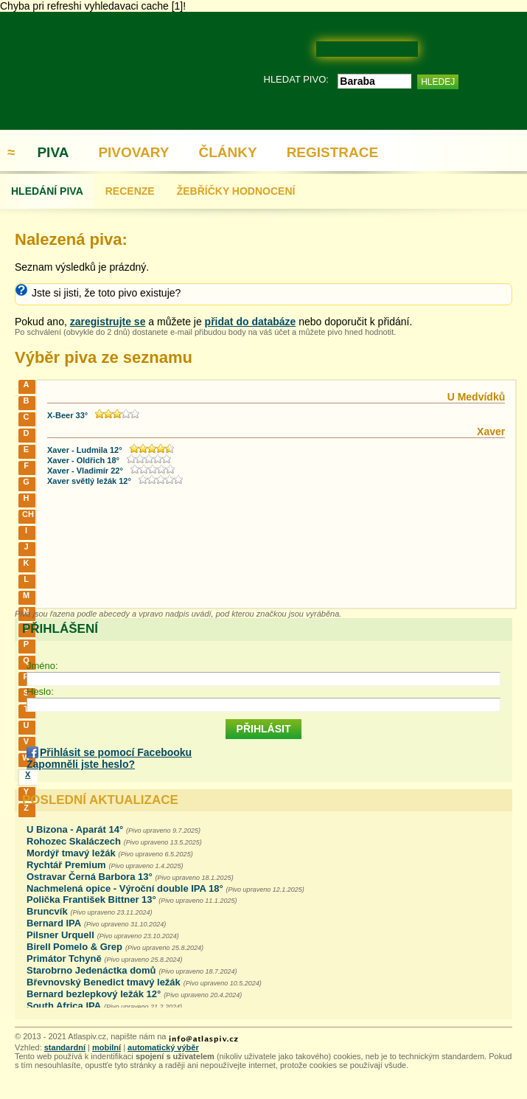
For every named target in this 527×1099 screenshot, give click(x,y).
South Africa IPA (64, 1005)
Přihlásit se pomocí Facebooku (116, 752)
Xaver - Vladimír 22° (85, 470)
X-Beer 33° (67, 415)
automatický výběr (163, 1047)
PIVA (53, 152)
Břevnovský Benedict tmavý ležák (104, 982)
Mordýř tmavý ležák (71, 853)
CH (27, 514)
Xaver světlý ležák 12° (89, 480)
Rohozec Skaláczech (74, 841)
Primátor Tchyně (64, 958)
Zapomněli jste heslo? (81, 764)
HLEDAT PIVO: (296, 79)
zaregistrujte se (108, 321)
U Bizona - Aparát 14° (75, 829)
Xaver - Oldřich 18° (83, 460)
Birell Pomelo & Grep (74, 946)
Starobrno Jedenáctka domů (91, 970)
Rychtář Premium (66, 864)
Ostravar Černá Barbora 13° (90, 876)
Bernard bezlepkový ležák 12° (94, 993)
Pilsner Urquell (60, 934)
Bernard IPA (54, 923)
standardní (64, 1047)
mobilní (106, 1047)
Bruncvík (47, 911)
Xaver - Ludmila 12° (84, 450)
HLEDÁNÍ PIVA (47, 191)
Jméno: (42, 665)
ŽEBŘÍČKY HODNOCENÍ (236, 191)
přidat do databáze (250, 321)
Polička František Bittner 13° (92, 899)
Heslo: (40, 691)
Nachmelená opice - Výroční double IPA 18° (125, 888)
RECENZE (130, 191)
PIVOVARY (133, 152)
